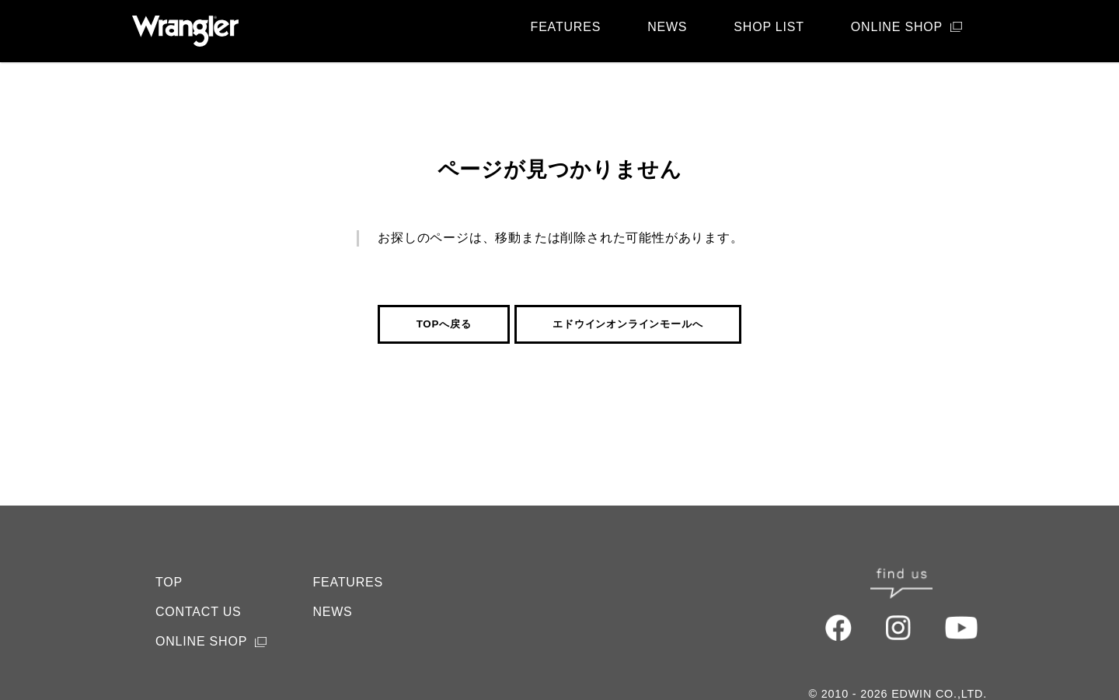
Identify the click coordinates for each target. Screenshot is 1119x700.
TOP (169, 551)
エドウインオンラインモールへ (627, 324)
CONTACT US (198, 580)
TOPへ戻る (444, 324)
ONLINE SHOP (897, 26)
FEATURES (566, 26)
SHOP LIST (769, 26)
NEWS (667, 26)
